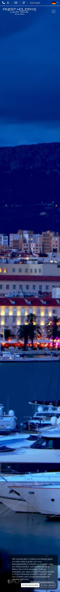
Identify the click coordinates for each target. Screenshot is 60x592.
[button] (55, 2)
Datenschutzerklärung (42, 582)
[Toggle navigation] (53, 11)
